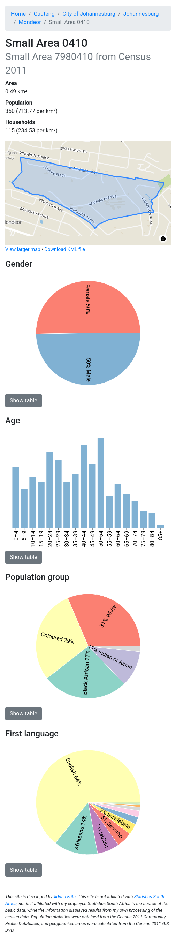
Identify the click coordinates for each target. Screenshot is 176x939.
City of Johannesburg (88, 13)
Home (18, 13)
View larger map (22, 249)
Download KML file (64, 249)
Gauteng (44, 13)
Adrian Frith (64, 896)
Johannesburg (141, 13)
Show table (23, 400)
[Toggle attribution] (163, 239)
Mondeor (30, 22)
